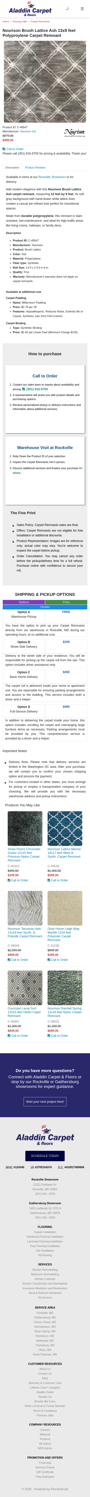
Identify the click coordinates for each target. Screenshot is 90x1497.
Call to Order (13, 149)
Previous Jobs (45, 1415)
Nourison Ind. (28, 131)
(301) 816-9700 (35, 389)
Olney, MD (45, 1349)
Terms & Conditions (45, 1410)
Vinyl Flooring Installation (45, 1246)
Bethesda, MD (45, 1340)
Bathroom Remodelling (45, 1274)
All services (45, 1297)
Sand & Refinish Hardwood (45, 1292)
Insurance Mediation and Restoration (45, 1288)
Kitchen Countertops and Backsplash (45, 1283)
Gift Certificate (45, 1472)
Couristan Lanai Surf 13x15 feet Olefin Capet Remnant (24, 1012)
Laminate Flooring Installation (45, 1241)
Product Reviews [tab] (35, 167)
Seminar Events (45, 1467)
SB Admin (45, 1443)
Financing (45, 1462)
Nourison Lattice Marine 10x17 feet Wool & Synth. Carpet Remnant (64, 852)
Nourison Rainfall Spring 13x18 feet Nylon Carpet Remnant (64, 1012)
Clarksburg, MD (44, 1345)
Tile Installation (45, 1250)
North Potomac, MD (45, 1354)
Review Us (45, 1396)
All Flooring (45, 1255)
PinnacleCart (59, 1489)
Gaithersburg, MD (45, 1317)
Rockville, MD (45, 1312)
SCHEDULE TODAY (45, 1156)
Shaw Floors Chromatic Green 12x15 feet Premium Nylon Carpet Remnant (24, 854)
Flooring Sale (20, 21)
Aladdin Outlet (45, 1392)
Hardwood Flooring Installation (45, 1236)
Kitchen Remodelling (45, 1269)
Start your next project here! (45, 1101)
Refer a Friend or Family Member (45, 1406)
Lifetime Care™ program (45, 1387)
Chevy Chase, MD (45, 1322)
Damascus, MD (45, 1335)
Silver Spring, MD (45, 1331)
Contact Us (45, 1373)
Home (6, 21)
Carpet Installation (45, 1232)
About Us (45, 1369)
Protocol (45, 1439)
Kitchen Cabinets (45, 1279)
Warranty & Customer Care (45, 1383)
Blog (45, 1378)
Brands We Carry (45, 1401)
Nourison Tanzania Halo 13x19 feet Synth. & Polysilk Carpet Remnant (25, 932)
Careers (45, 1429)
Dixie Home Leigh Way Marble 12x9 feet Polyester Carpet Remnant (63, 934)
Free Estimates (45, 1476)
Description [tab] (12, 167)
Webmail (45, 1434)
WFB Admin (45, 1448)
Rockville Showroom (52, 177)
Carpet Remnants (40, 21)
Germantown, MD (45, 1326)
